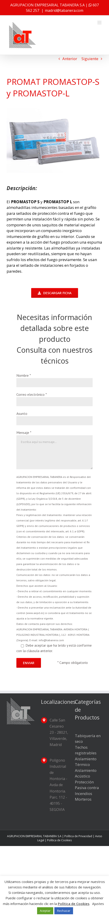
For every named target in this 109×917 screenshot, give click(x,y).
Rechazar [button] (63, 911)
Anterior (69, 58)
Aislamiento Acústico (85, 773)
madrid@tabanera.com (64, 10)
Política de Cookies (59, 840)
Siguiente (89, 58)
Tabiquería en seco (88, 738)
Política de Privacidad (78, 836)
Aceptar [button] (45, 911)
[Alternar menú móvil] (99, 22)
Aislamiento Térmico (85, 761)
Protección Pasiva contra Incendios (87, 787)
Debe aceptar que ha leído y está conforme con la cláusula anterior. (54, 564)
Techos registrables (85, 750)
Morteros (83, 799)
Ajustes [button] (98, 903)
